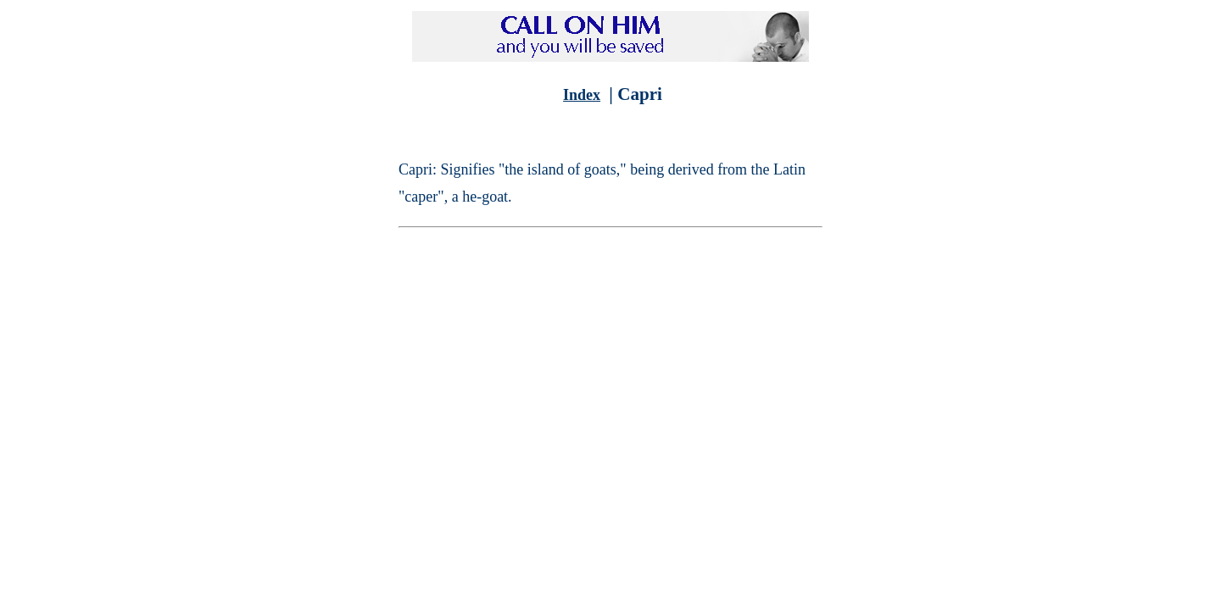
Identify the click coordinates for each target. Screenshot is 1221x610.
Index (581, 94)
